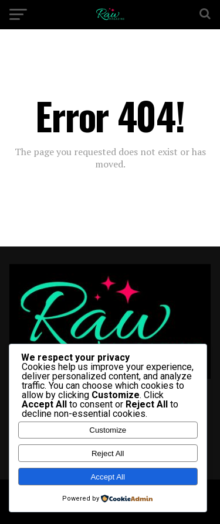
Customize (107, 430)
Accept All (107, 476)
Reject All (108, 453)
